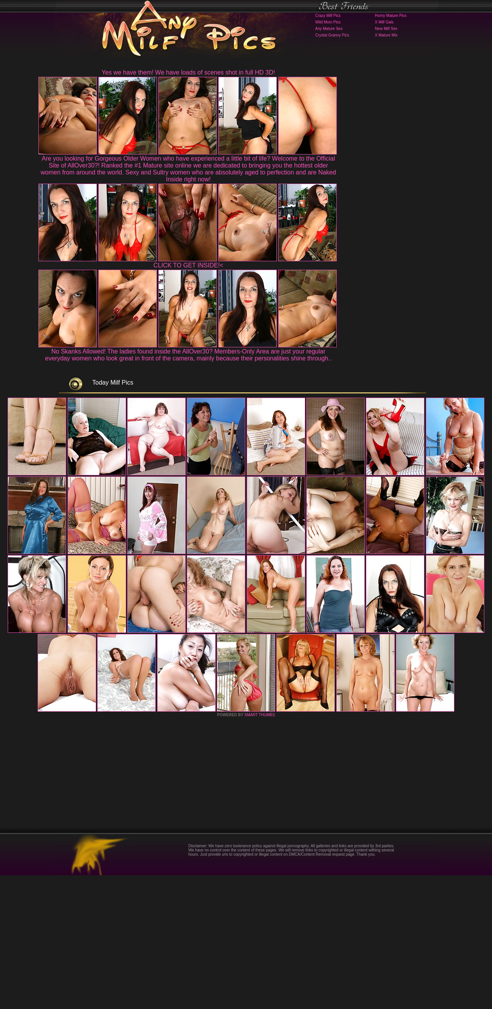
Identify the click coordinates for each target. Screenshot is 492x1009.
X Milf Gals (384, 22)
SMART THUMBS (259, 848)
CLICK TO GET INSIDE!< (188, 265)
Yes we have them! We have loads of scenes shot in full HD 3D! (188, 72)
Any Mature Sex (328, 29)
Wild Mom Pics (328, 22)
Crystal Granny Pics (332, 35)
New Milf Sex (386, 29)
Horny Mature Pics (390, 15)
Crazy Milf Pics (328, 15)
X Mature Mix (386, 35)
